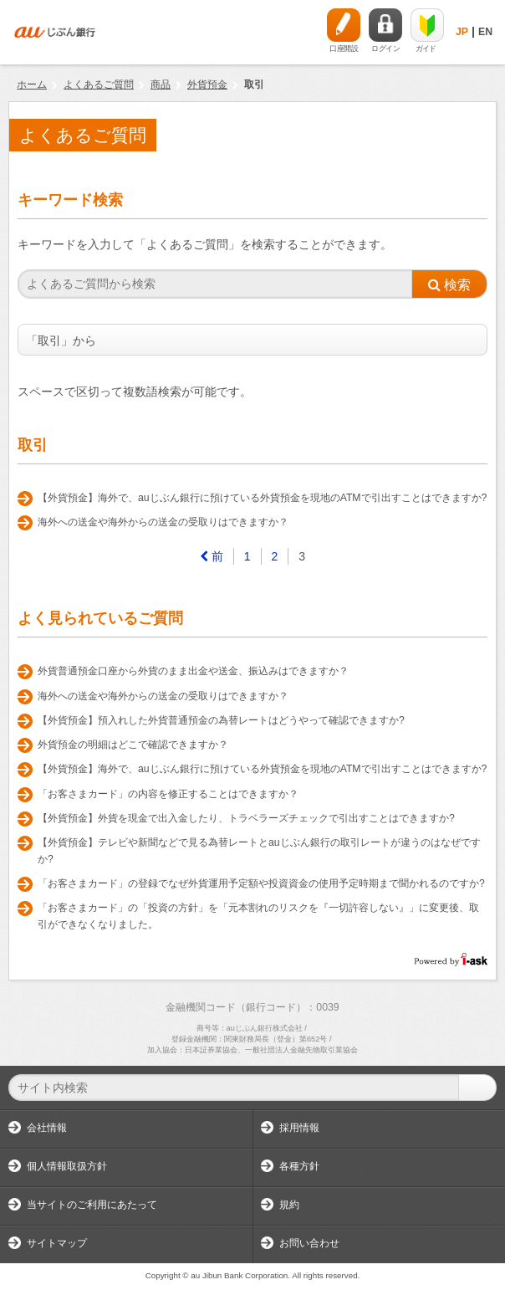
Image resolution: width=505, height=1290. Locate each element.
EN (485, 32)
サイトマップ (57, 1243)
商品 (160, 84)
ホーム (32, 84)
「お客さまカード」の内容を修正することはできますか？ (168, 794)
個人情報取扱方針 (67, 1166)
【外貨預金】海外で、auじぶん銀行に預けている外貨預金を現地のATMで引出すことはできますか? (262, 498)
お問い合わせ (309, 1243)
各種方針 (299, 1166)
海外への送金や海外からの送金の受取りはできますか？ (163, 522)
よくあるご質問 (99, 84)
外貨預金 (207, 84)
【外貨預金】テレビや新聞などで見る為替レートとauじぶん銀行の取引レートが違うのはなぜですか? (259, 851)
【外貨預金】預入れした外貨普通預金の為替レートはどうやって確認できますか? (221, 720)
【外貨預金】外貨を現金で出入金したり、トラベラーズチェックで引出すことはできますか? (246, 818)
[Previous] (212, 556)
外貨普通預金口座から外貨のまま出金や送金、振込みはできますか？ (193, 671)
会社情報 (47, 1128)
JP (462, 32)
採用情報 (299, 1128)
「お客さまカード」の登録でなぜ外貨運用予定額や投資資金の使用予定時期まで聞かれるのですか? (261, 883)
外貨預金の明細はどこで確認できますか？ (133, 744)
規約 (289, 1205)
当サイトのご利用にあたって (92, 1205)
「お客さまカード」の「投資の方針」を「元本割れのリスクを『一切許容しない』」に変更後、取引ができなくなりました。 (258, 916)
